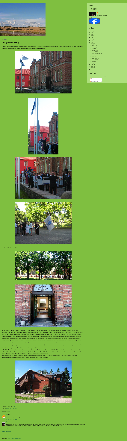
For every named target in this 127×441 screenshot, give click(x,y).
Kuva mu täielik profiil (102, 15)
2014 (92, 40)
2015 (92, 39)
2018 (92, 34)
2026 (92, 31)
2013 (92, 42)
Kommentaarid (94, 81)
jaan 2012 (94, 61)
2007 (92, 69)
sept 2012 (94, 48)
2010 (92, 64)
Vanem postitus (81, 435)
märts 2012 (94, 58)
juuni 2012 (94, 51)
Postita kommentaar (6, 431)
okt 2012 (94, 47)
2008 (92, 67)
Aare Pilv (8, 421)
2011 (92, 63)
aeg (7, 408)
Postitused (93, 78)
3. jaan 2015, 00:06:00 (11, 428)
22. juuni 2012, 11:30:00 (11, 419)
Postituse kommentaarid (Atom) (14, 438)
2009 (92, 66)
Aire (7, 414)
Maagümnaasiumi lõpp (97, 53)
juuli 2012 (94, 50)
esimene (9, 408)
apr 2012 (94, 56)
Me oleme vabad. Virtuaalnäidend (99, 55)
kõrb (13, 408)
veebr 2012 (94, 59)
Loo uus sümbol (92, 24)
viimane (15, 408)
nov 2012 (94, 45)
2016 (92, 37)
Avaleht (43, 435)
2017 (92, 35)
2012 (92, 43)
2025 (92, 32)
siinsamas (95, 8)
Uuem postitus (5, 435)
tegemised (95, 9)
